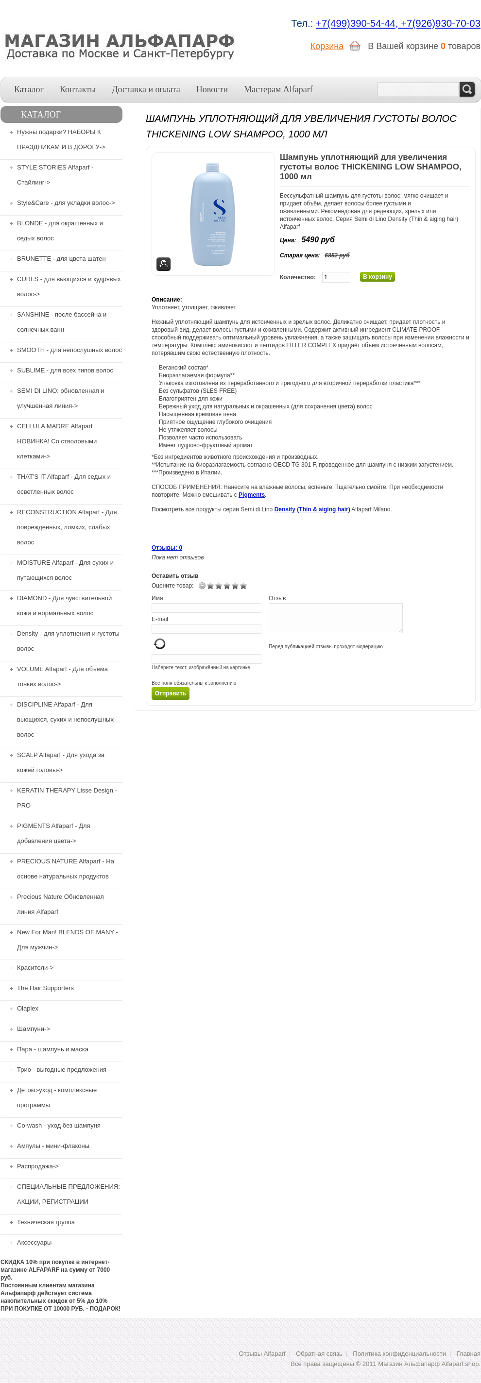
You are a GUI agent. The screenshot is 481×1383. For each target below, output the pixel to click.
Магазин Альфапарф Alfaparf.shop (428, 1363)
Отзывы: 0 (167, 547)
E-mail (160, 619)
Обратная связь (319, 1353)
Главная (469, 1353)
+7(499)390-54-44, (358, 23)
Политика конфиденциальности (399, 1353)
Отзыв (277, 598)
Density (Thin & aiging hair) (312, 509)
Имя (157, 598)
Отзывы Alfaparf (262, 1353)
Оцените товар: (172, 585)
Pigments (252, 494)
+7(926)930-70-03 (441, 23)
